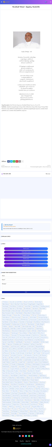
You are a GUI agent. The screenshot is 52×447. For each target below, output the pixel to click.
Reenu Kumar (5, 388)
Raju (11, 386)
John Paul (36, 355)
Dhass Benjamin (31, 324)
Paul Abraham (38, 377)
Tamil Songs (18, 406)
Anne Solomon (13, 306)
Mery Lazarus (19, 373)
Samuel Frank (16, 395)
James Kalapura (5, 346)
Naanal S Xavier (23, 375)
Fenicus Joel (14, 330)
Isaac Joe (4, 342)
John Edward (29, 353)
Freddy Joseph (22, 330)
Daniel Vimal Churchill (44, 319)
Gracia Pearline (12, 337)
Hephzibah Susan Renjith (7, 339)
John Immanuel (45, 353)
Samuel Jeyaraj (33, 395)
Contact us (34, 441)
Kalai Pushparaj (36, 364)
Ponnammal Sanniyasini (14, 380)
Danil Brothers (5, 322)
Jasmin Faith (31, 346)
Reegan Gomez (41, 386)
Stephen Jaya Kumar (6, 404)
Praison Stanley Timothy (7, 382)
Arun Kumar (5, 308)
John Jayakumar (5, 355)
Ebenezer (11, 326)
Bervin (13, 313)
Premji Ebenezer (5, 384)
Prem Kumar (42, 382)
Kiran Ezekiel (22, 366)
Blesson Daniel (27, 313)
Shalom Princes (42, 397)
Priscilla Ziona (22, 384)
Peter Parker (5, 380)
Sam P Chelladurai (6, 393)
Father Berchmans (6, 330)
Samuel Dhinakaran (6, 395)
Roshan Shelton (5, 391)
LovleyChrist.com (24, 443)
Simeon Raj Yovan (45, 400)
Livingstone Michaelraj (15, 368)
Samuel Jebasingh (24, 395)
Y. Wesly (12, 415)
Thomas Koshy (22, 409)
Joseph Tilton (44, 359)
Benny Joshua (38, 310)
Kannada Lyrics (26, 265)
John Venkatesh (43, 355)
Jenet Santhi (20, 348)
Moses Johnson (5, 375)
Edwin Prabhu (18, 326)
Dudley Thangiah (40, 324)
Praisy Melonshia (18, 382)
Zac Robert (34, 415)
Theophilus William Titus (37, 406)
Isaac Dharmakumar (39, 339)
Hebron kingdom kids (27, 337)
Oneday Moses (11, 377)
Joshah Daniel (30, 362)
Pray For (22, 441)
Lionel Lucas (5, 368)
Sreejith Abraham (34, 402)
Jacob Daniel (26, 344)
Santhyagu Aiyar (17, 397)
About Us (28, 441)
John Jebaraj (13, 355)
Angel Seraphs (32, 304)
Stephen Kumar (16, 404)
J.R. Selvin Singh (44, 342)
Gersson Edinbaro (23, 333)
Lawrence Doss (34, 366)
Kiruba (28, 366)
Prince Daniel (14, 384)
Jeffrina (14, 348)
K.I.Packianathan (20, 364)
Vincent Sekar (14, 413)
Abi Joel (25, 302)
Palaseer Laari (30, 377)
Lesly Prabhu (42, 366)
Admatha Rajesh (38, 302)
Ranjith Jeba (16, 386)
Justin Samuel (5, 364)
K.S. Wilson (28, 364)
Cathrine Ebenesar (26, 315)
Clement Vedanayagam (7, 319)
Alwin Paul (17, 304)
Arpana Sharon (35, 306)
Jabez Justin (9, 344)
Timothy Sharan (5, 411)
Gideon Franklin (32, 333)
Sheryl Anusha (20, 400)
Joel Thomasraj (5, 353)
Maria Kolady (23, 371)
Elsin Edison (39, 326)
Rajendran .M (5, 386)
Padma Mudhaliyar (21, 377)
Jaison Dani (39, 344)
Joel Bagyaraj (37, 351)
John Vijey (4, 357)
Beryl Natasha (19, 313)
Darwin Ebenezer (14, 322)
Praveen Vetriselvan (34, 382)
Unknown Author (33, 411)
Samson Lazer (42, 393)
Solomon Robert (25, 402)
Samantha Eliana (23, 393)
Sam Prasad (14, 393)
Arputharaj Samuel (45, 306)
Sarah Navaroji (25, 397)
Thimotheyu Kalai (6, 409)
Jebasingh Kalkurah (40, 346)
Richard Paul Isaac (30, 388)
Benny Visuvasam (6, 313)
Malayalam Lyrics (26, 252)
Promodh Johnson (30, 384)
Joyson (36, 362)
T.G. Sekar (41, 404)
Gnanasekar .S (15, 335)
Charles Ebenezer (6, 317)
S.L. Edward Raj (14, 391)
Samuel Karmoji (41, 395)
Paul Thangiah (46, 377)
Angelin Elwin (40, 304)
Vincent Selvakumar (23, 413)
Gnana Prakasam (6, 335)
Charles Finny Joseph (16, 317)
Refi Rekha (12, 388)
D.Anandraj (16, 319)
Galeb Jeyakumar (6, 333)
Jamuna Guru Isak (15, 346)
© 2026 (29, 443)
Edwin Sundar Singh (26, 326)
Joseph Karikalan (28, 359)
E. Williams (4, 326)
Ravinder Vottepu (32, 386)
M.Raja (3, 371)
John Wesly (11, 357)
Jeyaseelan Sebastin (22, 351)
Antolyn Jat (20, 306)
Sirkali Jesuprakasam (6, 402)
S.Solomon (21, 391)
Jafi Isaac (33, 344)
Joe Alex (30, 351)
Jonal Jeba (12, 359)
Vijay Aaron (41, 411)
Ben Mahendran (27, 308)
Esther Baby (13, 328)
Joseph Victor (15, 362)
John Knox (20, 355)
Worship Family (5, 415)
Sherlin (13, 400)
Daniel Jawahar (33, 319)
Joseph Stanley (36, 359)
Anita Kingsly (5, 306)
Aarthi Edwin (19, 302)
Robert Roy (38, 388)
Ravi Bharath (23, 386)
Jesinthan (35, 348)
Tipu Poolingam (14, 411)
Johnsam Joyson (42, 357)
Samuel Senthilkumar (7, 397)
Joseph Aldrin (19, 359)
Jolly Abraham (5, 359)
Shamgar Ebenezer (6, 400)
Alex (12, 304)
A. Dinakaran (5, 302)
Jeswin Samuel (13, 351)
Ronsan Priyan (45, 388)
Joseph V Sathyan (6, 362)
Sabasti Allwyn (29, 391)
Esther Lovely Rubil (22, 328)
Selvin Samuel (34, 397)
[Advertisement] (26, 188)
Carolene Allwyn (17, 315)
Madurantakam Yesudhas (12, 371)
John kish (17, 357)
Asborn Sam (12, 308)
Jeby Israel (4, 348)
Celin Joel (34, 315)
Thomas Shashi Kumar (40, 409)
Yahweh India (19, 415)
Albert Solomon (5, 304)
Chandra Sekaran (42, 315)
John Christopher (21, 353)
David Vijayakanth (6, 324)
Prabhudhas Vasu (25, 380)
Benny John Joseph (17, 310)
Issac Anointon (28, 342)
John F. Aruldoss (37, 353)
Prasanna (26, 382)
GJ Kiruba (34, 330)
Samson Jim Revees (32, 393)
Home (16, 441)
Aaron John (12, 302)
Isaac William (11, 342)
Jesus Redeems (5, 351)
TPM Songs (11, 406)
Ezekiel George (39, 328)
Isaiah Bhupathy (19, 342)
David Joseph (29, 322)
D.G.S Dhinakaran (25, 319)
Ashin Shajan (19, 308)
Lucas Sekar (32, 368)
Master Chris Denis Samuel (8, 373)
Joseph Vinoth (22, 362)
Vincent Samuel (5, 413)
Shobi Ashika (36, 400)
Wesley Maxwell (39, 413)
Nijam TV (4, 377)
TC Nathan (4, 406)
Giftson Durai (41, 333)
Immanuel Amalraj (19, 339)
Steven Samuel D (25, 404)
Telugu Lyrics (26, 262)
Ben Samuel (35, 308)
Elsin (34, 326)
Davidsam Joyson (16, 324)
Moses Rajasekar (14, 375)
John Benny (13, 353)
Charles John (25, 317)
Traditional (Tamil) (24, 411)
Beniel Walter (42, 308)
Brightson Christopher (7, 315)
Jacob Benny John (18, 344)
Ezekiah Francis (31, 328)
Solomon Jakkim (16, 402)
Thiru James (14, 409)
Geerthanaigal (15, 333)
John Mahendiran (28, 355)
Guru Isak (19, 337)
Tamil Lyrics (26, 248)
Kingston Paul (14, 366)
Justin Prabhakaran (44, 362)
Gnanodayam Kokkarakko (25, 335)
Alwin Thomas (24, 304)
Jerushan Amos (28, 348)
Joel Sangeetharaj (45, 351)
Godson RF (4, 337)
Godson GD (43, 335)
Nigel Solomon (43, 375)
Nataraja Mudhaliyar (33, 375)
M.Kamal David (45, 368)
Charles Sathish (33, 317)
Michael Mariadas (27, 373)
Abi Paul (31, 302)
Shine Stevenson (28, 400)
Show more (48, 173)
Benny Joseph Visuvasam (27, 310)
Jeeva (10, 348)
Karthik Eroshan (5, 366)
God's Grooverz (36, 335)
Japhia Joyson (24, 346)
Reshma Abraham (20, 388)
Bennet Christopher (6, 310)
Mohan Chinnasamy (37, 373)
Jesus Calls (41, 348)
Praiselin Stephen (34, 380)
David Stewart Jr (45, 322)
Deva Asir (24, 324)
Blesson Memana (36, 313)
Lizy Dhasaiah (24, 368)
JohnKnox (23, 357)
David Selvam (37, 322)
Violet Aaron (32, 413)
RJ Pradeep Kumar (40, 384)
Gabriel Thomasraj (42, 330)
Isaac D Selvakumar (29, 339)
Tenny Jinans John (26, 406)
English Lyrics (26, 255)
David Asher (22, 322)
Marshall (38, 371)
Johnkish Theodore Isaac (32, 357)
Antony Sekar (28, 306)
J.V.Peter (4, 344)
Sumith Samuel (34, 404)
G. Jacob (28, 330)
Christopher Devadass (43, 317)
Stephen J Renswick (44, 402)
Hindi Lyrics (26, 258)
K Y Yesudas (13, 364)
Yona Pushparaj (27, 415)
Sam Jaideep (36, 391)
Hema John (36, 337)
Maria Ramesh (31, 371)
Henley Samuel (44, 337)
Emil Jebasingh (5, 328)
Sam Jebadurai (44, 391)
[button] (50, 2)
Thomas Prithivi (30, 409)
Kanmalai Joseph (45, 364)
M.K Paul (38, 368)
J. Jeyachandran (36, 342)
